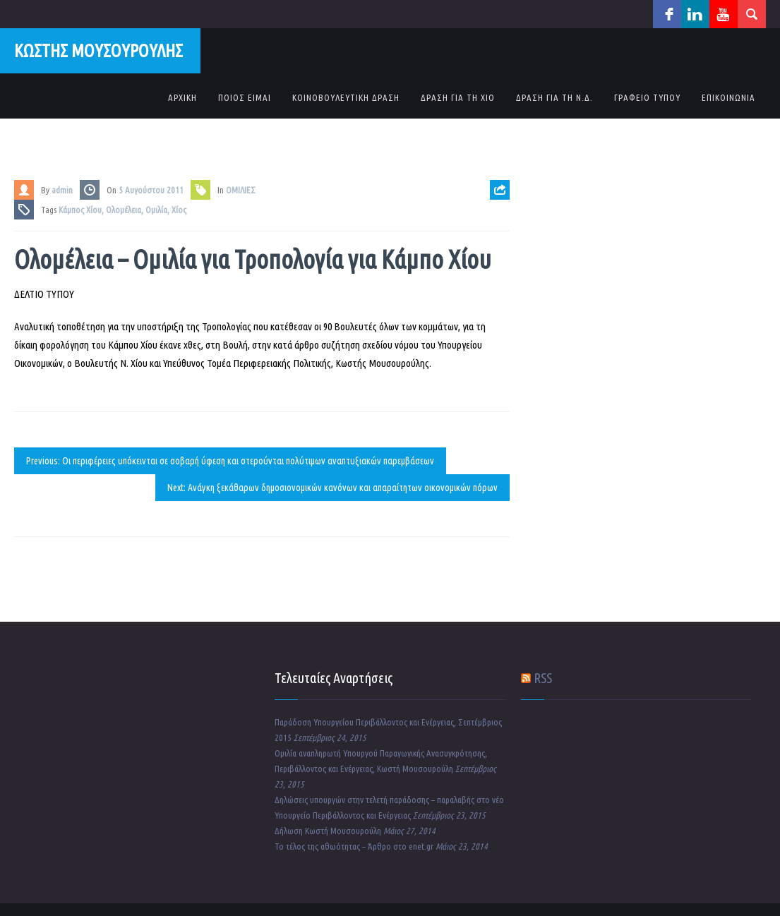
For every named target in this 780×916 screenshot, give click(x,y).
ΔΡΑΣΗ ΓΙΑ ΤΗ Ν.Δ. (554, 97)
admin (62, 190)
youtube (723, 14)
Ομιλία (156, 210)
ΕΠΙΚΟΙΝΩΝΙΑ (728, 97)
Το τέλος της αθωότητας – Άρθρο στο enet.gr (354, 846)
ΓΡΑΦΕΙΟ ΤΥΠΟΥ (647, 97)
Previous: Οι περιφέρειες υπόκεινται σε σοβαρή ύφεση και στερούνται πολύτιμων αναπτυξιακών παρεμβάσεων (230, 460)
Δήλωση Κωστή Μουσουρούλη (328, 831)
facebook (667, 14)
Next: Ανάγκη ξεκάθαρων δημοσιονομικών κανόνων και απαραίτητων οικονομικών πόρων (332, 487)
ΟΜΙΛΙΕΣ (241, 190)
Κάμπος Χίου (80, 210)
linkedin (695, 14)
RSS (543, 678)
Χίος (179, 210)
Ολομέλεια (123, 210)
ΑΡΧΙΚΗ (182, 97)
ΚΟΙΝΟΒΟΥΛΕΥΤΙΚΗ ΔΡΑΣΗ (346, 97)
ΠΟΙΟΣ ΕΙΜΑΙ (244, 97)
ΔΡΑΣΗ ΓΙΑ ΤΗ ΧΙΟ (458, 97)
